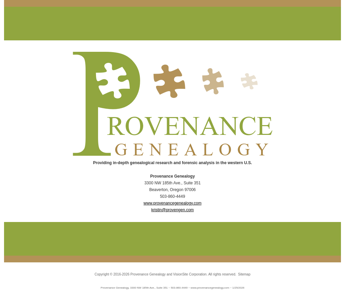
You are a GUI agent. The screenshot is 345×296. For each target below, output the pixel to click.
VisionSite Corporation (190, 274)
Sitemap (244, 274)
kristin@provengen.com (172, 210)
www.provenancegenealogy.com (172, 203)
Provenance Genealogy (148, 274)
